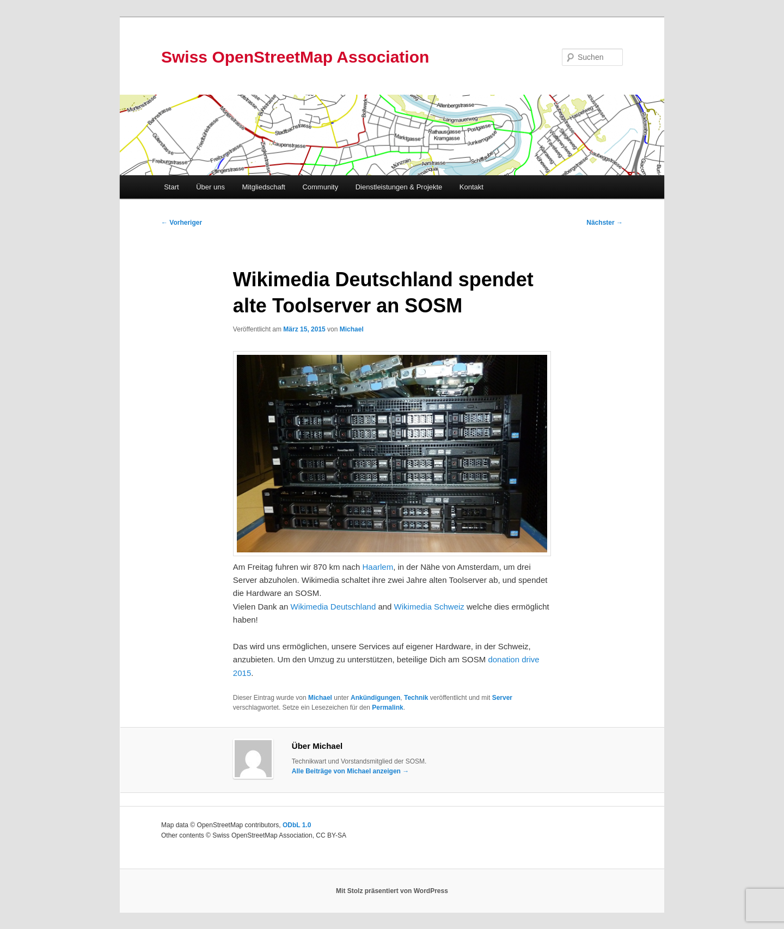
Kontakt (471, 187)
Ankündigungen (375, 698)
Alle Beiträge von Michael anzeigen (350, 771)
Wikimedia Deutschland (333, 606)
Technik (416, 698)
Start (171, 187)
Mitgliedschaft (263, 187)
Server (502, 698)
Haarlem (377, 566)
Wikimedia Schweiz (429, 606)
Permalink (387, 707)
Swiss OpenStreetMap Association (295, 57)
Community (320, 187)
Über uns (210, 187)
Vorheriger (181, 222)
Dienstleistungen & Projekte (399, 187)
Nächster (604, 222)
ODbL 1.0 (297, 825)
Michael (352, 329)
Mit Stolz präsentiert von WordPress (392, 891)
